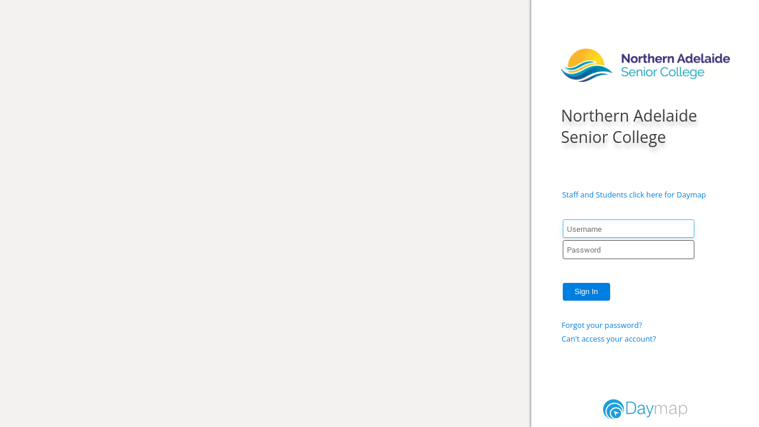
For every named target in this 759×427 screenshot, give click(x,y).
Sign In (586, 291)
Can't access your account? (609, 338)
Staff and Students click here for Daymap (634, 194)
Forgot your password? (602, 325)
